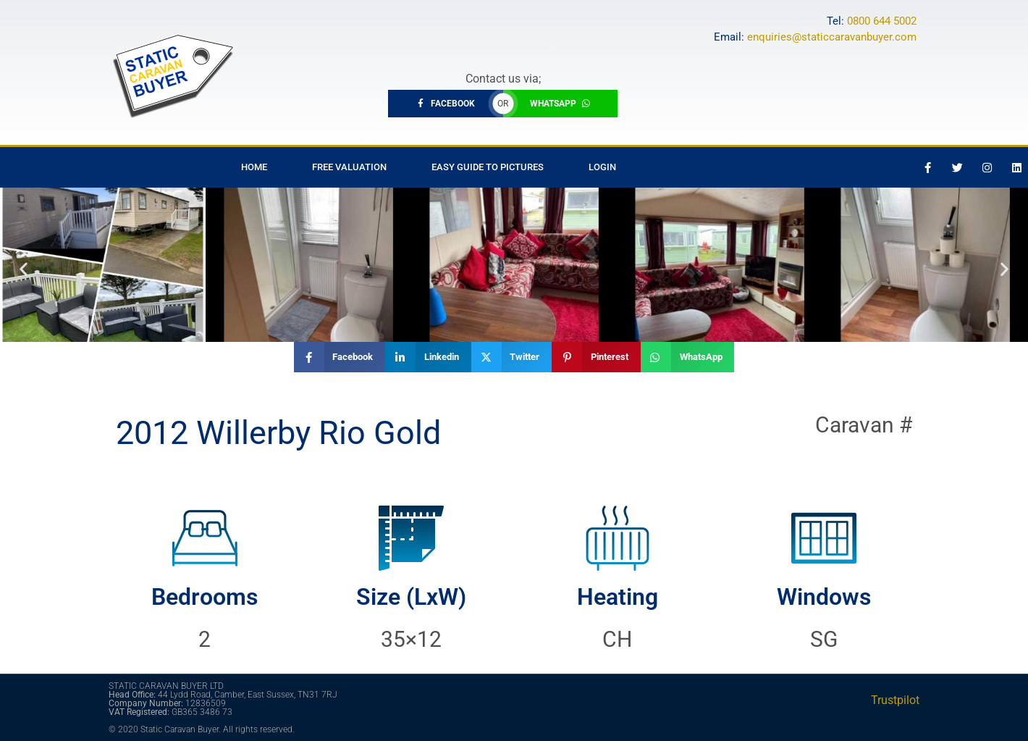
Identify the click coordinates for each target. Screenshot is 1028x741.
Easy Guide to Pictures (487, 167)
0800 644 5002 (882, 21)
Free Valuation (349, 167)
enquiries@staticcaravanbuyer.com (832, 36)
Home (254, 167)
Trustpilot (895, 700)
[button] (23, 268)
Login (602, 167)
